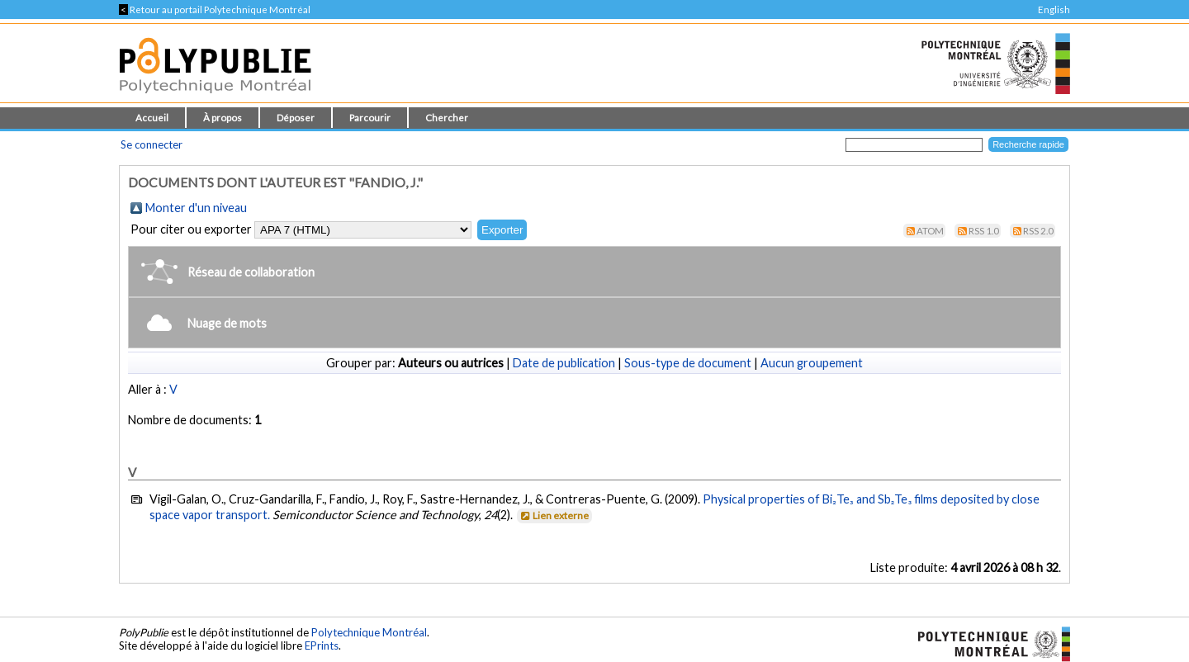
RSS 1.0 (984, 230)
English (1054, 9)
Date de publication (564, 363)
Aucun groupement (811, 363)
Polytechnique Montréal (369, 632)
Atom (930, 230)
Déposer (296, 117)
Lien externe (554, 515)
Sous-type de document (687, 363)
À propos (222, 117)
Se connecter (151, 144)
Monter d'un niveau (196, 208)
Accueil (151, 117)
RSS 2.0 (1038, 230)
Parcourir (370, 117)
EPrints (322, 645)
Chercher (446, 117)
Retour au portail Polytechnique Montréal (214, 9)
